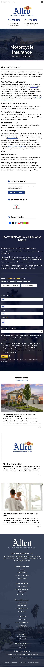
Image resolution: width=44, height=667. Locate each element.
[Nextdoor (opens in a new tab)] (24, 222)
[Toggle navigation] (42, 2)
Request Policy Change (22, 575)
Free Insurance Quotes (8, 2)
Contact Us (22, 616)
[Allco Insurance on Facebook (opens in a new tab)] (14, 651)
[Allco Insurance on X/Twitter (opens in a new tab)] (17, 651)
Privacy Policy (23, 662)
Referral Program (22, 578)
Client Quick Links (22, 567)
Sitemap (7, 662)
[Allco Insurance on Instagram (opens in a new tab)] (24, 651)
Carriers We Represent (22, 589)
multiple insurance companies (16, 147)
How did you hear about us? (9, 328)
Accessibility (14, 662)
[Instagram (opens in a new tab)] (21, 222)
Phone (3, 310)
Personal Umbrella (12, 138)
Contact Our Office (10, 285)
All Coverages (22, 611)
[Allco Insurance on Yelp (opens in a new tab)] (30, 651)
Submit (4, 356)
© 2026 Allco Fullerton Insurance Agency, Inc (22, 657)
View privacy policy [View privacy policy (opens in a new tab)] (6, 361)
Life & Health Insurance (22, 608)
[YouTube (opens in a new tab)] (19, 222)
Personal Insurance (22, 603)
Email (2, 303)
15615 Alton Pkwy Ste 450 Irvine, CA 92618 (22, 644)
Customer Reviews (22, 586)
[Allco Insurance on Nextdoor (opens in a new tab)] (27, 651)
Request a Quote (16, 192)
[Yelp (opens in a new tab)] (27, 222)
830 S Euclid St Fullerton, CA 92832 (21, 625)
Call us (7, 108)
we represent (34, 87)
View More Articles (22, 380)
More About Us (22, 583)
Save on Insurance (22, 600)
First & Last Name (7, 296)
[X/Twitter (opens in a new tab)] (13, 222)
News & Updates (22, 594)
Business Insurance (22, 605)
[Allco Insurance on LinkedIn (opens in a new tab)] (19, 651)
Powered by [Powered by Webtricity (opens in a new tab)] (33, 662)
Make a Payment (22, 572)
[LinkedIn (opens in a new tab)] (16, 222)
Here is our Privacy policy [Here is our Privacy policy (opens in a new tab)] (10, 352)
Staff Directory (29, 285)
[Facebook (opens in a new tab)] (10, 222)
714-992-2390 (14, 20)
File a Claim (22, 569)
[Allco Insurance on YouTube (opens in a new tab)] (22, 651)
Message (4, 317)
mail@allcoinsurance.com (22, 622)
